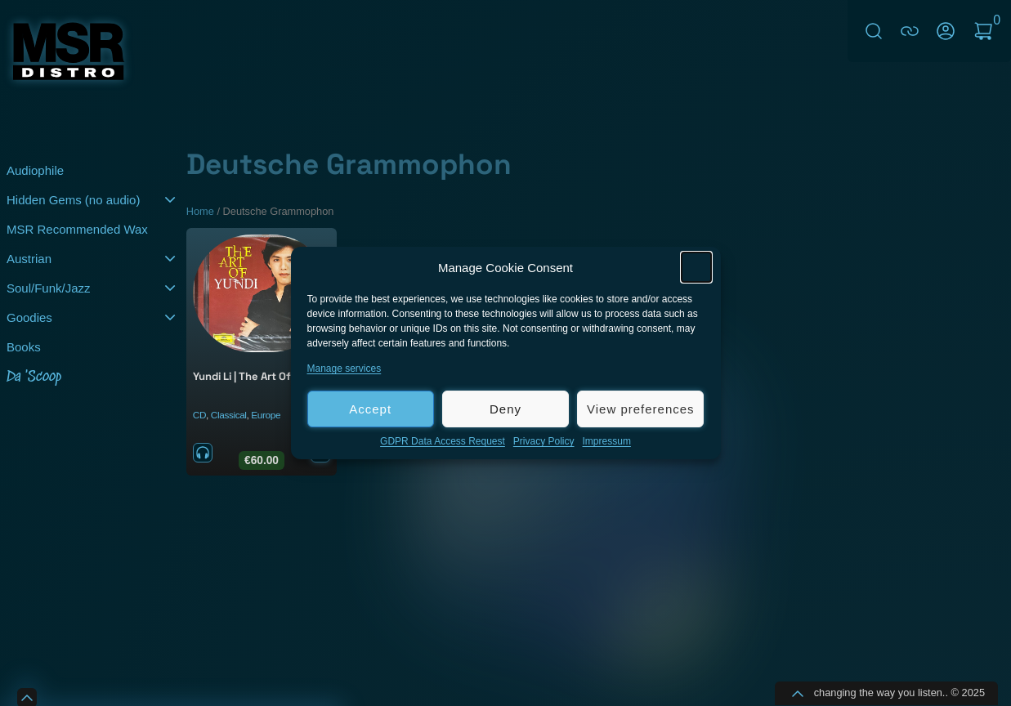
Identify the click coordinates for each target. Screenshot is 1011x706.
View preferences (641, 411)
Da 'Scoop (34, 377)
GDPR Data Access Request (442, 443)
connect (909, 31)
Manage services (344, 371)
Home (200, 211)
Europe (265, 415)
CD (199, 415)
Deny (505, 411)
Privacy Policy (544, 443)
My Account (945, 31)
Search (874, 31)
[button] (696, 269)
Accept (370, 411)
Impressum (607, 443)
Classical (229, 415)
